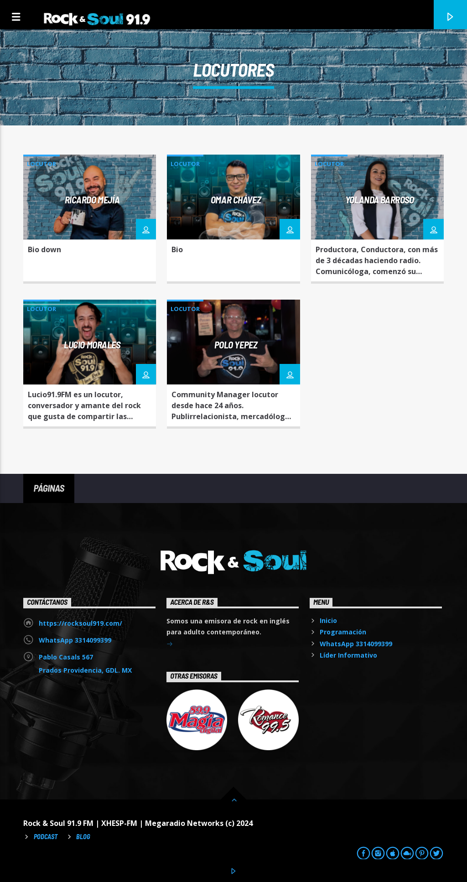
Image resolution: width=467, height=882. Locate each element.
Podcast (45, 836)
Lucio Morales (92, 344)
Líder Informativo (348, 655)
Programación (343, 632)
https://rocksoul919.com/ (80, 623)
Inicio (328, 620)
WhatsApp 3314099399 (75, 640)
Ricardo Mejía (92, 199)
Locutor (41, 164)
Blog (83, 836)
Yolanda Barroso (379, 199)
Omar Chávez (236, 199)
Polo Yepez (236, 344)
